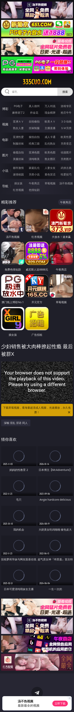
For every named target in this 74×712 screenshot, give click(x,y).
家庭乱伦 (34, 168)
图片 (5, 155)
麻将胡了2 (18, 112)
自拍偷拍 (34, 121)
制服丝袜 (18, 143)
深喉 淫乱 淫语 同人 (16, 423)
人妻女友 (50, 168)
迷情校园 (18, 174)
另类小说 (34, 174)
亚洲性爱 (18, 137)
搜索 (65, 92)
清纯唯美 (34, 159)
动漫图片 (66, 152)
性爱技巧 (66, 174)
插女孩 (18, 183)
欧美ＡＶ (50, 121)
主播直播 (50, 128)
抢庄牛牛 (66, 112)
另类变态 (66, 143)
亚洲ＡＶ (18, 121)
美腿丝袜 (18, 159)
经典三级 (34, 143)
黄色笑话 (50, 174)
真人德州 (34, 106)
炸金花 (34, 112)
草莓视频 (50, 183)
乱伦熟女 (50, 143)
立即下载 (60, 703)
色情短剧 (34, 190)
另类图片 (66, 159)
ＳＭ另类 (66, 128)
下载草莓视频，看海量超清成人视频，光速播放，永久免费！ (37, 410)
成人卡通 (50, 137)
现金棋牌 (50, 112)
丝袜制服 (34, 128)
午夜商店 (34, 183)
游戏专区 (66, 106)
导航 (5, 186)
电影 (5, 140)
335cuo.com (37, 82)
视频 (5, 124)
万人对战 (50, 106)
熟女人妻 (18, 128)
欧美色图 (50, 152)
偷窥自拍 (18, 152)
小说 (5, 170)
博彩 (5, 109)
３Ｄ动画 (66, 121)
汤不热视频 (66, 183)
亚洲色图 (34, 152)
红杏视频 (18, 190)
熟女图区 (50, 159)
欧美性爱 (66, 137)
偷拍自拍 (34, 137)
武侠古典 (66, 168)
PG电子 (18, 106)
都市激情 (18, 168)
